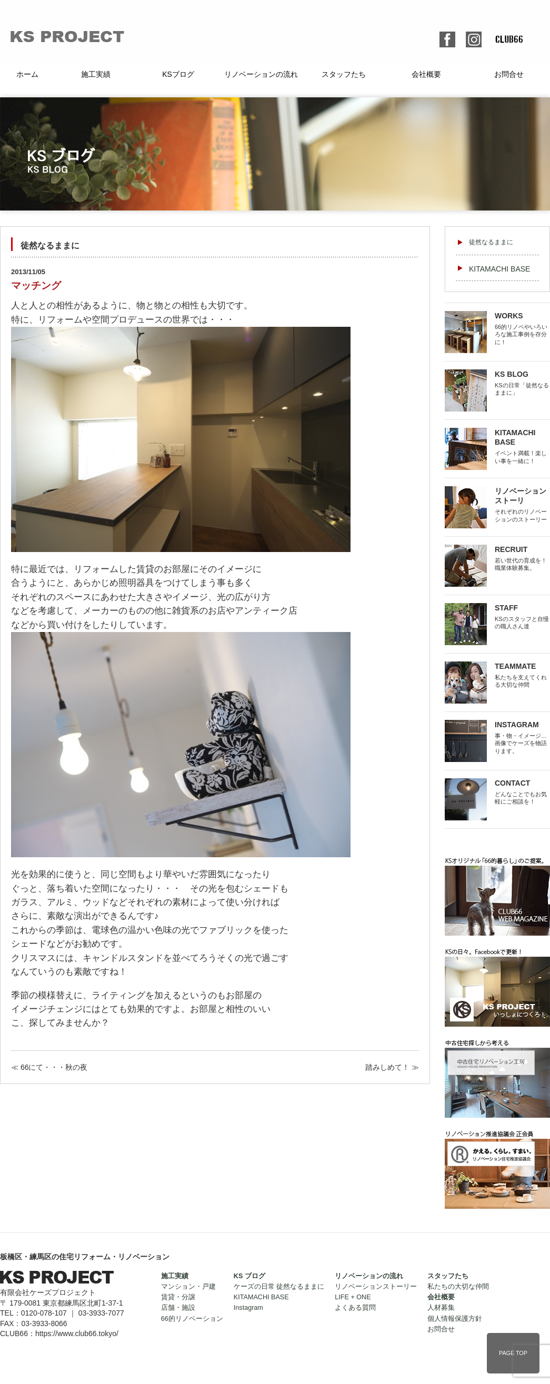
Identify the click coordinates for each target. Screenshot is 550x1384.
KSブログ (178, 74)
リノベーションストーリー (376, 1286)
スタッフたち (344, 74)
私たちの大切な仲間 (458, 1286)
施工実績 (96, 74)
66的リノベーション (192, 1318)
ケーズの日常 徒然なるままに (279, 1286)
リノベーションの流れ (261, 74)
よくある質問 (355, 1307)
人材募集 (441, 1307)
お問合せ (509, 74)
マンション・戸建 (188, 1286)
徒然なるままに (491, 242)
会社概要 (426, 74)
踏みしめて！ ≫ (392, 1067)
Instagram (248, 1307)
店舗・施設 (178, 1307)
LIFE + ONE (353, 1297)
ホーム (27, 74)
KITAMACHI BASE (499, 269)
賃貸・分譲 (178, 1297)
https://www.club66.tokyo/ (76, 1333)
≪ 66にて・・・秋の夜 (49, 1067)
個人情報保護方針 (454, 1318)
